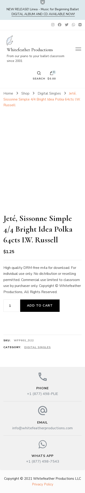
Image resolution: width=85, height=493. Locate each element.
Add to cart (40, 305)
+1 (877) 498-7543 (42, 461)
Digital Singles (37, 347)
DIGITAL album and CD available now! (43, 14)
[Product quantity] (11, 306)
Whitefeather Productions (30, 50)
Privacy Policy (42, 484)
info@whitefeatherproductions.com (42, 428)
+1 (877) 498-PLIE (42, 393)
